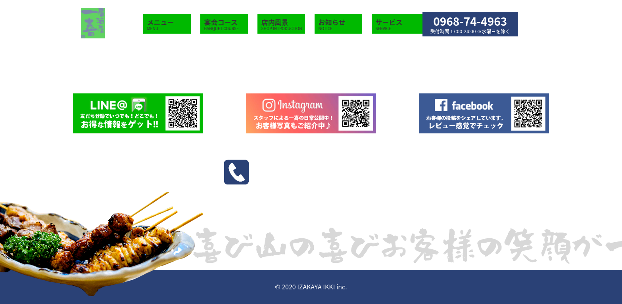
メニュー (169, 24)
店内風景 (283, 24)
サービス (389, 24)
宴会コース (226, 24)
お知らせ (340, 24)
